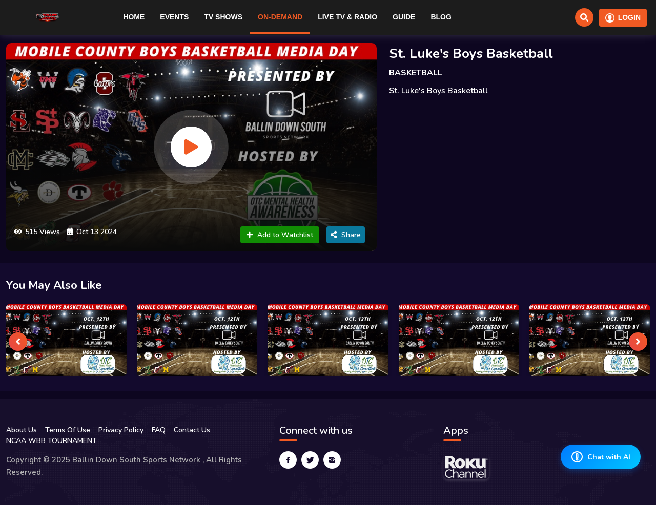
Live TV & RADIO (347, 17)
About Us (21, 430)
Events (174, 17)
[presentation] (18, 341)
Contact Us (192, 430)
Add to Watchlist (280, 235)
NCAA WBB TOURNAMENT (51, 441)
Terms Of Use (67, 430)
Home (134, 17)
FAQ (159, 430)
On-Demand (280, 17)
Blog (440, 17)
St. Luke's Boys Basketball (471, 53)
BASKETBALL (415, 72)
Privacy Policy (121, 430)
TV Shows (223, 17)
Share (346, 235)
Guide (404, 17)
